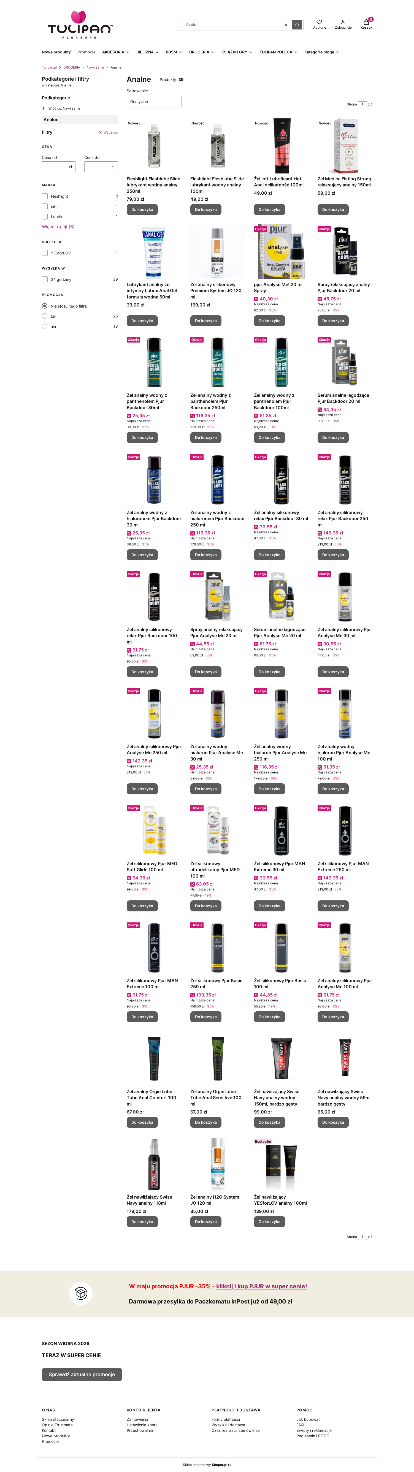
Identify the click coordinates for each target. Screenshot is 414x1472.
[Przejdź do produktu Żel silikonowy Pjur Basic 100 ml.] (281, 947)
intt (54, 206)
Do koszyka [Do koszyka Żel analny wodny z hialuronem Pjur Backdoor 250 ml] (206, 554)
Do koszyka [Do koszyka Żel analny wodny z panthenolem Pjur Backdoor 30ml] (142, 437)
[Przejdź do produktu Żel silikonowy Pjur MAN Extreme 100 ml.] (154, 947)
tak (53, 316)
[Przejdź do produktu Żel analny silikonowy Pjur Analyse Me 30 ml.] (345, 596)
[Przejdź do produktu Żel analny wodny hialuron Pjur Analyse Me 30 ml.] (217, 713)
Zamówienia (137, 1419)
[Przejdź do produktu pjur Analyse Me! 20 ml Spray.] (281, 251)
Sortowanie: (137, 90)
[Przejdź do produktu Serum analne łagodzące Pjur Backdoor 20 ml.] (345, 362)
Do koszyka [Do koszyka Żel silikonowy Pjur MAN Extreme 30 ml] (269, 905)
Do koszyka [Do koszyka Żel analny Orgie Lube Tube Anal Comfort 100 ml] (142, 1122)
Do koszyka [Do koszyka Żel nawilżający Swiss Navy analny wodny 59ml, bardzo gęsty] (333, 1122)
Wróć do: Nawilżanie (61, 108)
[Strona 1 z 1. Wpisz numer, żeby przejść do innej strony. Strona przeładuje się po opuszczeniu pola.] (362, 104)
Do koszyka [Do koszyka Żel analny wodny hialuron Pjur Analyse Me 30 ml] (206, 788)
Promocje (50, 1441)
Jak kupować (308, 1419)
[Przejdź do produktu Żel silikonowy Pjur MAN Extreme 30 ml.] (281, 830)
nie (53, 326)
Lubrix (56, 216)
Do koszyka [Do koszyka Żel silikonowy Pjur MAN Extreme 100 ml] (142, 1016)
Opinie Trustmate (57, 1424)
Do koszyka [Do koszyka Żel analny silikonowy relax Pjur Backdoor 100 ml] (142, 671)
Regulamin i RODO (312, 1435)
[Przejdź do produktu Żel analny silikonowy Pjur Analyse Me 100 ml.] (345, 947)
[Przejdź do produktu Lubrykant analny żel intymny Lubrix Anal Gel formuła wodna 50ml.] (154, 251)
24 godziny (61, 279)
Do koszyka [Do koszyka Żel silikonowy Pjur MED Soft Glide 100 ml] (142, 905)
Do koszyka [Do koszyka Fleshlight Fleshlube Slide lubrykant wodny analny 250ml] (142, 209)
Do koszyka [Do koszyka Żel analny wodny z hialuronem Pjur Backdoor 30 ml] (142, 554)
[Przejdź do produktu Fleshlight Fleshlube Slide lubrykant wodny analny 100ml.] (217, 145)
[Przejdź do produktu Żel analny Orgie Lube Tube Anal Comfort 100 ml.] (154, 1058)
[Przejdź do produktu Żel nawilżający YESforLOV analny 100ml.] (281, 1164)
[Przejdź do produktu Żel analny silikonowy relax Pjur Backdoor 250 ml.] (345, 479)
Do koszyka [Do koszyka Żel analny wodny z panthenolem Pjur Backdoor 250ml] (206, 437)
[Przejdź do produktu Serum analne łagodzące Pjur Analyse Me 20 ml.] (281, 596)
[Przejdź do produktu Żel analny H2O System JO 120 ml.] (217, 1164)
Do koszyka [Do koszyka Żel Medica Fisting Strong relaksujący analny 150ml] (333, 209)
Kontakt (49, 1430)
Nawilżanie (95, 67)
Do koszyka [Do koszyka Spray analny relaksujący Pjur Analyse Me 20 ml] (206, 671)
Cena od (49, 157)
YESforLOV (61, 253)
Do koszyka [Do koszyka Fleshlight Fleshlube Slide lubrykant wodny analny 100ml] (206, 209)
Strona (352, 104)
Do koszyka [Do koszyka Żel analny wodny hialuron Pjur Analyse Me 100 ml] (333, 788)
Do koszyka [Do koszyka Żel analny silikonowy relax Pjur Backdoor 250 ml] (333, 554)
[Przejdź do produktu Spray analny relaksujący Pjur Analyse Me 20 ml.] (217, 596)
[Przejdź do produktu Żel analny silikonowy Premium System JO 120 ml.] (217, 251)
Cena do (91, 157)
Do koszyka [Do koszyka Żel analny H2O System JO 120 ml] (206, 1221)
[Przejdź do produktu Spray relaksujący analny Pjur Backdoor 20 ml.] (345, 251)
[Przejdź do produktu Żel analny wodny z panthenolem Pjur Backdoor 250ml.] (217, 362)
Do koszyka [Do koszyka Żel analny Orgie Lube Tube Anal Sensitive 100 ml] (206, 1122)
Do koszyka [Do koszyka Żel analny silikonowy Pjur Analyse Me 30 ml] (333, 671)
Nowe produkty (56, 1435)
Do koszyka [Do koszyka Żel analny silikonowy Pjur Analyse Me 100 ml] (333, 1016)
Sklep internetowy (205, 1465)
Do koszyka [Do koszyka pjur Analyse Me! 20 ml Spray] (269, 320)
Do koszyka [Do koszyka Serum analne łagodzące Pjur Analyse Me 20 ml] (269, 671)
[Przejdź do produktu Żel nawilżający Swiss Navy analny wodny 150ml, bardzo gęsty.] (281, 1058)
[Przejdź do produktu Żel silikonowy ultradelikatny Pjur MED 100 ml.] (217, 830)
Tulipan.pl (49, 67)
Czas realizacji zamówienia (236, 1430)
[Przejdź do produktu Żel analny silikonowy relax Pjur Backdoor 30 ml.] (281, 479)
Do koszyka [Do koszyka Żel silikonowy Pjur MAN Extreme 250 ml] (333, 905)
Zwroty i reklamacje (314, 1430)
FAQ (300, 1424)
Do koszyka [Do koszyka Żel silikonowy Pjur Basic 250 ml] (206, 1016)
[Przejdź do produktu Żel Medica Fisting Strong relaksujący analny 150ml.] (345, 145)
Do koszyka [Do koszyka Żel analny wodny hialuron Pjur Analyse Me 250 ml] (269, 788)
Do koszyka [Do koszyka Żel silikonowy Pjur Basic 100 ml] (269, 1016)
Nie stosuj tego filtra (69, 306)
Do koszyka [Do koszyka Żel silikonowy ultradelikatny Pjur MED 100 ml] (206, 905)
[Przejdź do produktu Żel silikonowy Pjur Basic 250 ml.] (217, 947)
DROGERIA (71, 67)
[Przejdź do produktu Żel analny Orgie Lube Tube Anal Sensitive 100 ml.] (217, 1058)
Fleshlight (59, 196)
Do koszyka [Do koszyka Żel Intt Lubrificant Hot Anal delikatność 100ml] (269, 209)
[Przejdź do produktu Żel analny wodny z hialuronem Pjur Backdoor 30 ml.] (154, 479)
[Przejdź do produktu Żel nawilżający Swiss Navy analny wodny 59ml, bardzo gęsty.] (345, 1058)
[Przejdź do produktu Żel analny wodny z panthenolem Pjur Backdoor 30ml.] (154, 362)
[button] (297, 24)
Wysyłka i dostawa (228, 1424)
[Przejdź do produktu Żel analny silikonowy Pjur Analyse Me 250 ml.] (154, 713)
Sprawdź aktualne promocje (82, 1374)
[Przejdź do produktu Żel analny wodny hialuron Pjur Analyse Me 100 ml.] (345, 713)
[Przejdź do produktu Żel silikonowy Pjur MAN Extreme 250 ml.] (345, 830)
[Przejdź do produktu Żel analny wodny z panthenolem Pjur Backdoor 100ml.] (281, 362)
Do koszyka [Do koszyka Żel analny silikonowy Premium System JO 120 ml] (206, 320)
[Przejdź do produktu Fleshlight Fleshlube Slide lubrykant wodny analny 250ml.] (154, 145)
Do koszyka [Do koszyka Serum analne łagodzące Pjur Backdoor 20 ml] (333, 437)
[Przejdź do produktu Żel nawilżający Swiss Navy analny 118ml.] (154, 1164)
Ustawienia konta (142, 1424)
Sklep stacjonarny (58, 1419)
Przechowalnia (140, 1430)
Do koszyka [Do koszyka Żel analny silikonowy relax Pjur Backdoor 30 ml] (269, 554)
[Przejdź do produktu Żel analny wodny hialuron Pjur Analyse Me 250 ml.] (281, 713)
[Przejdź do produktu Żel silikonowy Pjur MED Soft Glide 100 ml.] (154, 830)
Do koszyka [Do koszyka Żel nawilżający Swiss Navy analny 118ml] (142, 1221)
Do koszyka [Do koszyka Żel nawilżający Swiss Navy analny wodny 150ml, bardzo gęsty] (269, 1122)
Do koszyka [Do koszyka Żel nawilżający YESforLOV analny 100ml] (269, 1221)
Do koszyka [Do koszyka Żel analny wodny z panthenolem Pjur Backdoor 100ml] (269, 437)
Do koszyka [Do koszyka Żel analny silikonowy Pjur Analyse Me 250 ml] (142, 788)
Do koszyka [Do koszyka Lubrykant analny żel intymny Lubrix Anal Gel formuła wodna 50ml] (142, 320)
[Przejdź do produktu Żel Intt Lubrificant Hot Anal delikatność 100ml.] (281, 145)
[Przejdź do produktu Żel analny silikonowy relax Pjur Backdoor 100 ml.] (154, 596)
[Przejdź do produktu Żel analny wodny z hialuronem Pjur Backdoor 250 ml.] (217, 479)
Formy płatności (226, 1419)
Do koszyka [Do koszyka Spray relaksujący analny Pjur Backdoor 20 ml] (333, 320)
